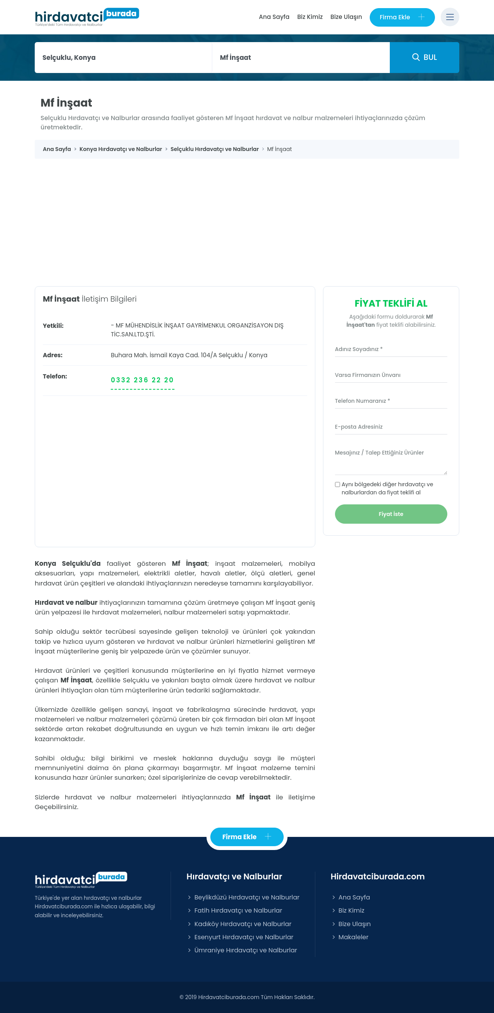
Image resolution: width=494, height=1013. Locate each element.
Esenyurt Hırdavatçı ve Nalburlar (239, 937)
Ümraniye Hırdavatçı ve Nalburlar (241, 950)
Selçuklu (230, 355)
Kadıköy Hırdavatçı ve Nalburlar (238, 924)
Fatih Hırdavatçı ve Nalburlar (234, 910)
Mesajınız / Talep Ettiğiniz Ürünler (379, 452)
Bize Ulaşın (346, 17)
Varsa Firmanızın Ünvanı (368, 375)
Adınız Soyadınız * (359, 349)
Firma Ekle (402, 17)
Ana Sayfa (274, 17)
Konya (258, 355)
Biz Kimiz (310, 17)
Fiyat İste (391, 514)
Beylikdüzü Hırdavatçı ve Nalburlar (242, 897)
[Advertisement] (247, 217)
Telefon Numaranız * (362, 401)
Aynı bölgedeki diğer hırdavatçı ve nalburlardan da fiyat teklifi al (387, 488)
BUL (424, 57)
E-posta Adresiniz (359, 427)
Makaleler (350, 937)
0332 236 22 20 (142, 380)
